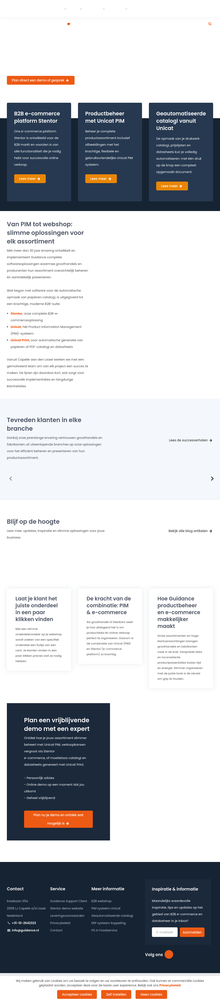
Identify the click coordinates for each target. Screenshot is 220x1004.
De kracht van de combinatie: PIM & (109, 605)
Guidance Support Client (68, 901)
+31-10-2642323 (24, 923)
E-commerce (51, 8)
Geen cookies (151, 994)
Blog (136, 8)
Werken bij (153, 8)
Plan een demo (53, 24)
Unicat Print (20, 340)
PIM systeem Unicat (106, 908)
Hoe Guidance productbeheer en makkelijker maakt (178, 612)
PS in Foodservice (104, 930)
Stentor (16, 313)
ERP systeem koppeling (109, 923)
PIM (75, 8)
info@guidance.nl (25, 930)
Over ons (174, 8)
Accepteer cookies (77, 994)
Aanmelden (192, 932)
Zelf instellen (116, 994)
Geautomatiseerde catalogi (112, 916)
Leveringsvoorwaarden (67, 916)
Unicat (16, 327)
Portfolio (94, 8)
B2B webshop (102, 901)
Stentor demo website (66, 908)
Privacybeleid (60, 923)
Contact (117, 8)
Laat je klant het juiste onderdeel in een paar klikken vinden (36, 609)
